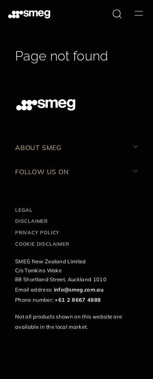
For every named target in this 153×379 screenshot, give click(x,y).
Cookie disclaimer (42, 244)
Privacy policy (37, 232)
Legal (24, 210)
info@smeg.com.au (79, 289)
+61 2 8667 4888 (78, 299)
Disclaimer (31, 221)
